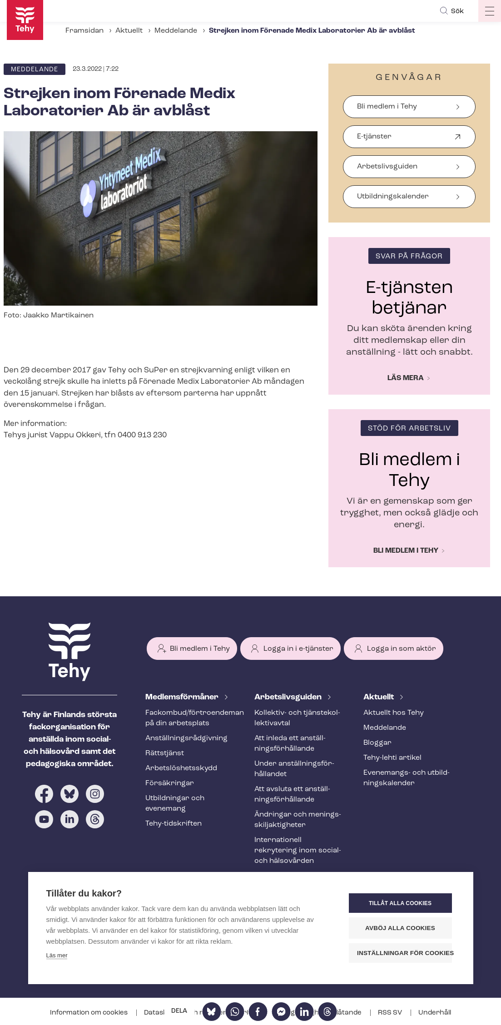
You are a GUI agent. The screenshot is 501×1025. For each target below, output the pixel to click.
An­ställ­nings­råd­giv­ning (186, 738)
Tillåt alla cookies (400, 903)
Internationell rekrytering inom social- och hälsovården (297, 851)
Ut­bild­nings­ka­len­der (393, 196)
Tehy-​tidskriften (173, 823)
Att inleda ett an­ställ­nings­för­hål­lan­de (290, 744)
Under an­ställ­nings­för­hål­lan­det (294, 769)
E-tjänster (374, 140)
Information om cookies (89, 1013)
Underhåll (434, 1013)
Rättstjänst (164, 753)
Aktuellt (129, 31)
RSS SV (390, 1013)
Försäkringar (169, 783)
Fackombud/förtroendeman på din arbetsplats (189, 718)
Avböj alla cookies (400, 928)
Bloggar (377, 743)
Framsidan (84, 31)
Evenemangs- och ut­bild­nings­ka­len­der (406, 778)
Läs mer (57, 955)
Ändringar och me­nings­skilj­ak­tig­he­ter (297, 820)
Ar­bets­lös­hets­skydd (181, 768)
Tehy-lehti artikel (392, 758)
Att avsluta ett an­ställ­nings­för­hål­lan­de (292, 794)
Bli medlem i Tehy (387, 106)
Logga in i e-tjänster (298, 649)
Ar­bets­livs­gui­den (288, 697)
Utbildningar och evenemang (174, 803)
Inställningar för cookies (404, 953)
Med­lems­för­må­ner (182, 697)
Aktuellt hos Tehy (393, 713)
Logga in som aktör (401, 649)
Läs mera (405, 378)
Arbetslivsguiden (387, 166)
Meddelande (175, 31)
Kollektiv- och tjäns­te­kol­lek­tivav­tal (297, 718)
